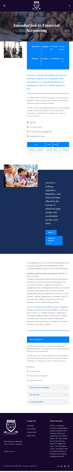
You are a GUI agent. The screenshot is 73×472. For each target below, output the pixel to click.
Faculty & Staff (31, 433)
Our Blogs (30, 427)
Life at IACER (31, 430)
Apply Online (31, 437)
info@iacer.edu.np (9, 452)
